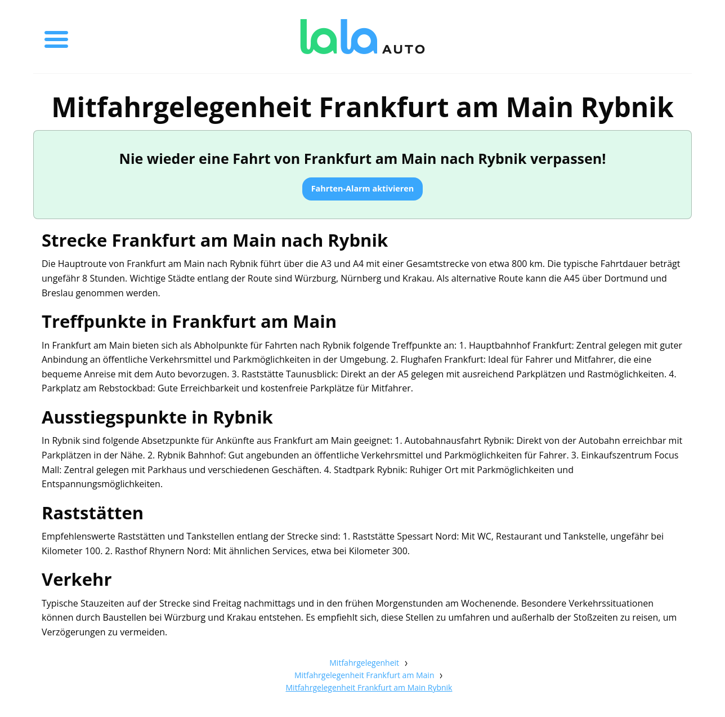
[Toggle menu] (56, 37)
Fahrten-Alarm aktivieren (362, 188)
